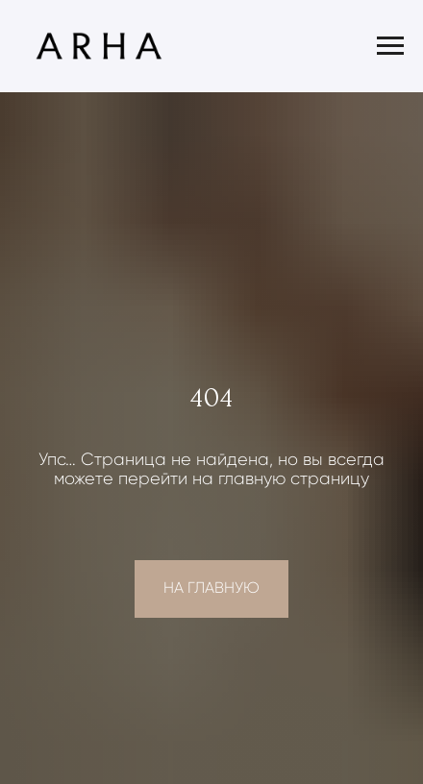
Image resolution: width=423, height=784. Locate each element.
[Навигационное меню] (390, 46)
